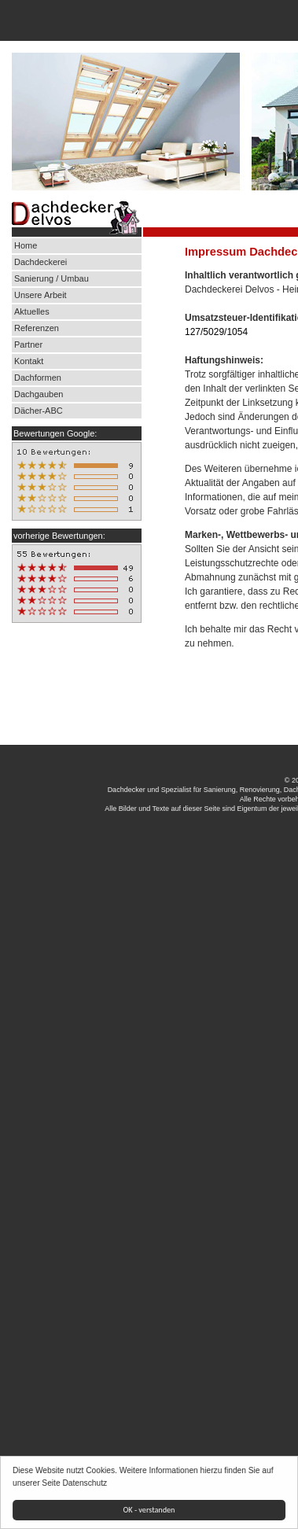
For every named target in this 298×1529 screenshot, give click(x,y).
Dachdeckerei (40, 262)
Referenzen (36, 328)
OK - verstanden (149, 1510)
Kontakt (28, 361)
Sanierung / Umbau (51, 278)
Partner (28, 344)
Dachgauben (38, 394)
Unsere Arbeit (41, 295)
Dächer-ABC (38, 410)
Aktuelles (32, 311)
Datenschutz (85, 1483)
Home (25, 245)
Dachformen (37, 377)
